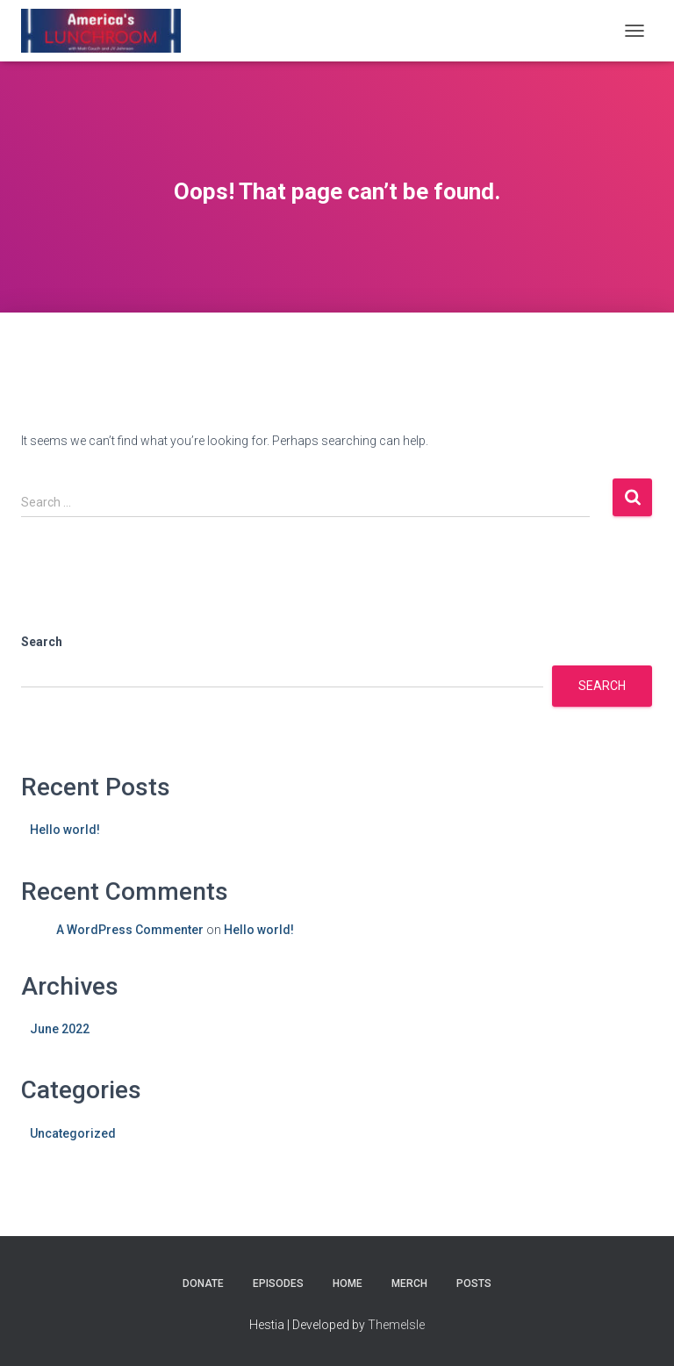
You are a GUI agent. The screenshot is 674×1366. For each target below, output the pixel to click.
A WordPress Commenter (130, 930)
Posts (473, 1283)
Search (41, 642)
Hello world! (65, 830)
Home (347, 1283)
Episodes (278, 1283)
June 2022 (60, 1029)
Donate (203, 1283)
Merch (409, 1283)
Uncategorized (73, 1133)
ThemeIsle (396, 1325)
